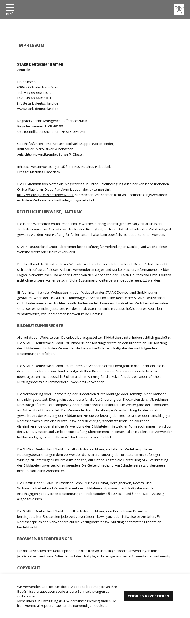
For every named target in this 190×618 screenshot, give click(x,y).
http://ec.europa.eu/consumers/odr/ (45, 194)
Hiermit (30, 605)
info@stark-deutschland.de (37, 103)
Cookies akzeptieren (148, 596)
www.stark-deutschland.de (37, 108)
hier (20, 605)
